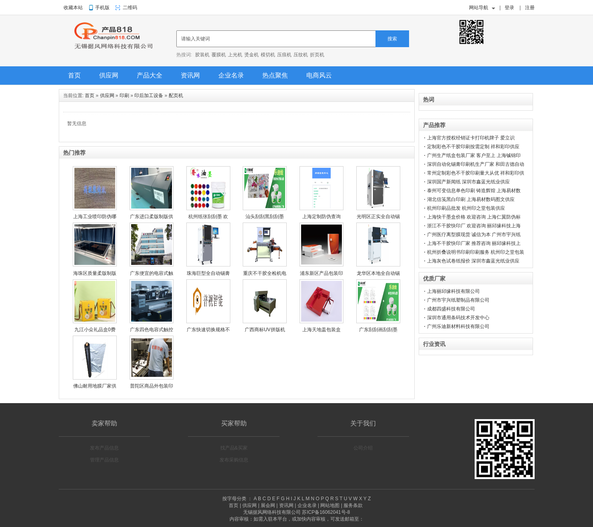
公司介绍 (363, 448)
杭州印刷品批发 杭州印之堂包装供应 (466, 208)
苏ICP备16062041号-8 (326, 512)
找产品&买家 (234, 448)
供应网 (108, 75)
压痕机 (284, 55)
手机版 (102, 7)
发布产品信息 (104, 448)
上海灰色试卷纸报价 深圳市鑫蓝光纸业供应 (473, 261)
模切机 (268, 55)
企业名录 (231, 75)
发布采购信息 (234, 460)
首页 (74, 75)
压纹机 (301, 55)
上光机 (235, 55)
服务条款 (353, 505)
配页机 (176, 95)
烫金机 (251, 55)
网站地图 (329, 505)
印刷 (124, 95)
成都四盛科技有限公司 (451, 309)
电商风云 (319, 75)
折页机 (317, 55)
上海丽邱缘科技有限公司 (453, 291)
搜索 (392, 39)
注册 (530, 7)
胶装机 (202, 55)
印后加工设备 (148, 95)
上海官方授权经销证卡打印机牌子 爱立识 (471, 138)
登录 (509, 7)
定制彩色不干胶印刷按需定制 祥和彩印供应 (473, 146)
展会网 (268, 505)
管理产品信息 (104, 460)
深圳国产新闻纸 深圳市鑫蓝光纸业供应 (468, 182)
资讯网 (190, 75)
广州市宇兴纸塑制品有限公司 (458, 300)
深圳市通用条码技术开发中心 (458, 317)
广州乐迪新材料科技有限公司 (458, 326)
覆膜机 (219, 55)
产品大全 (149, 75)
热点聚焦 (275, 75)
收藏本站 (73, 7)
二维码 (130, 7)
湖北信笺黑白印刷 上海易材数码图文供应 (471, 199)
